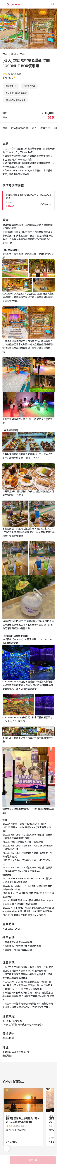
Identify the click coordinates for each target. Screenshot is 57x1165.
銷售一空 (33, 1160)
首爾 (22, 54)
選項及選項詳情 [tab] (19, 128)
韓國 (13, 54)
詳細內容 (45, 204)
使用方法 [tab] (45, 128)
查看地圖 (7, 1055)
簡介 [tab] (34, 128)
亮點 (4, 128)
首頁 (4, 54)
